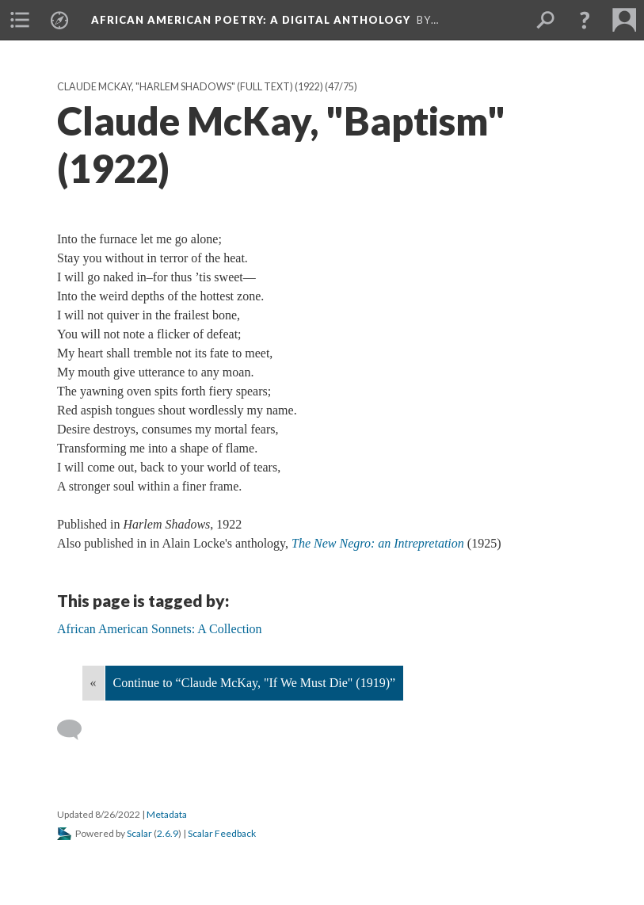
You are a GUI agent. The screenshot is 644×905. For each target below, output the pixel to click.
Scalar (139, 833)
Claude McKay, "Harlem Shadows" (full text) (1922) (190, 87)
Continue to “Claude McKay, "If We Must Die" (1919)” (254, 682)
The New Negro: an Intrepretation (378, 543)
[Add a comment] (76, 730)
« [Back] (93, 682)
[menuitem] (20, 20)
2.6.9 (167, 833)
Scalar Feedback (222, 833)
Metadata (167, 814)
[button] (584, 20)
